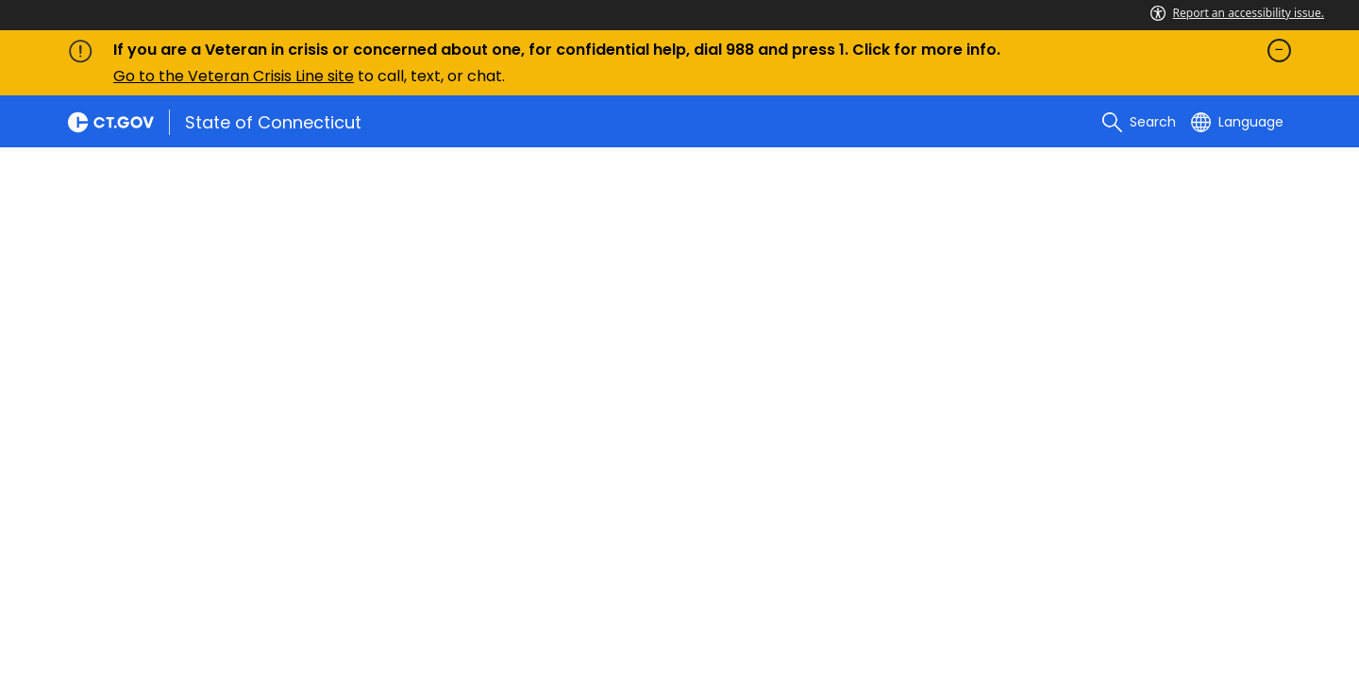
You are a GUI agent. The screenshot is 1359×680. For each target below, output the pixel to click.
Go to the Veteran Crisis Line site (233, 76)
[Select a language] (1237, 122)
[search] (1139, 122)
